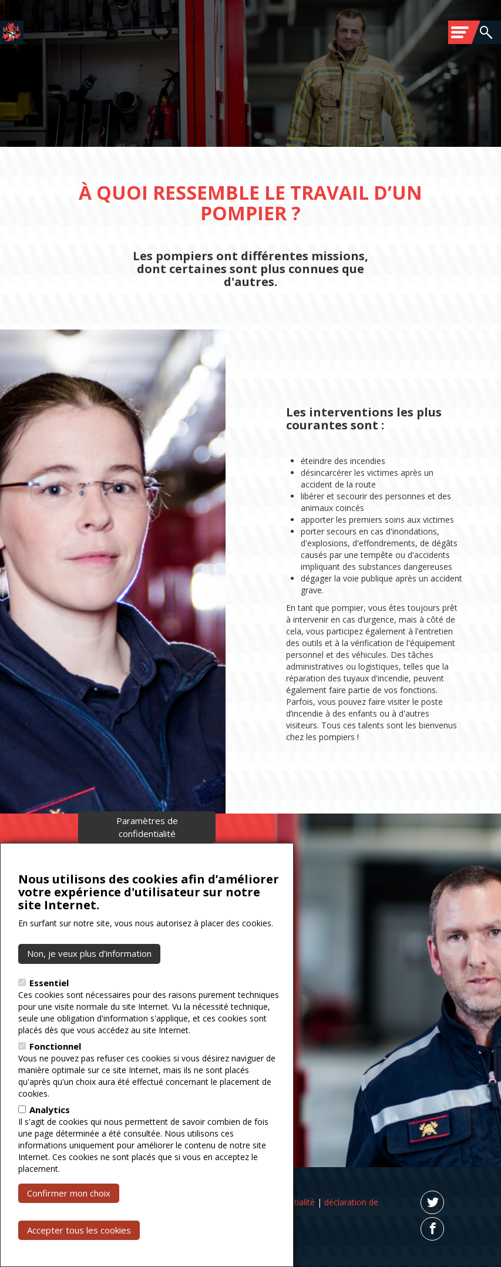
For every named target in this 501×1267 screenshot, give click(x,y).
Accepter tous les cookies (79, 1242)
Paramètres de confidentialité (147, 840)
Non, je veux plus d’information (89, 966)
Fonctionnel (55, 1058)
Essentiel (49, 995)
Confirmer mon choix (68, 1205)
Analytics (49, 1122)
